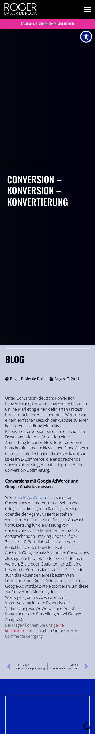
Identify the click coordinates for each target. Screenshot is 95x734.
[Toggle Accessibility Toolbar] (86, 37)
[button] (88, 10)
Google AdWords (28, 497)
